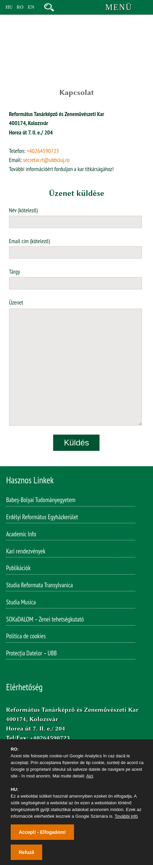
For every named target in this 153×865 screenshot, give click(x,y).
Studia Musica (21, 603)
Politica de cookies (26, 637)
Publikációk (18, 569)
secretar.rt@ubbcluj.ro (46, 160)
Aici (89, 775)
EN (31, 7)
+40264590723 (43, 151)
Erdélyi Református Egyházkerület (42, 518)
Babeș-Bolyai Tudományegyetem (40, 501)
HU (9, 7)
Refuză (26, 852)
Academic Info (21, 535)
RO (20, 7)
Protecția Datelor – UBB (31, 654)
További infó (126, 816)
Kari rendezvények (25, 552)
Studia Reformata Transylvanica (39, 586)
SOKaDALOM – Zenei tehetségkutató (45, 620)
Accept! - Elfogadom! (42, 832)
